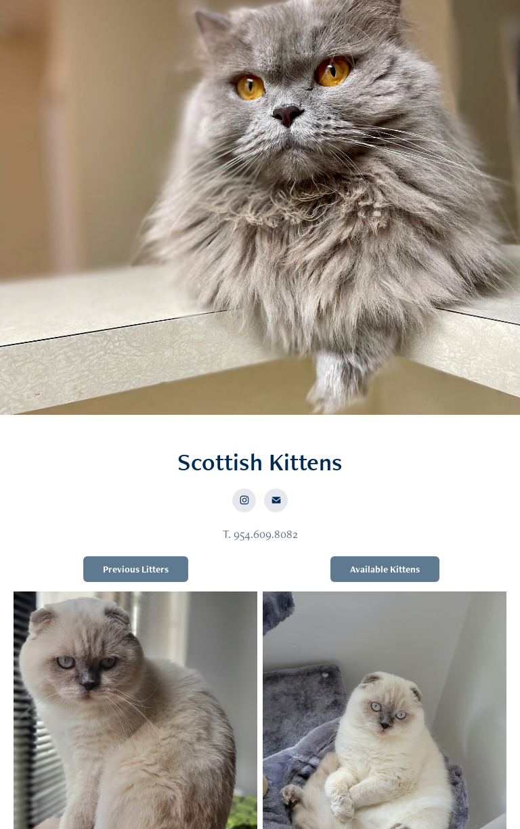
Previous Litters (136, 569)
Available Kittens (385, 569)
